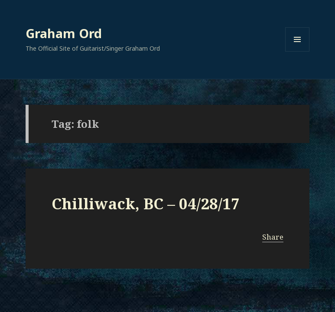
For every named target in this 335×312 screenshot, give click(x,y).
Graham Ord (64, 33)
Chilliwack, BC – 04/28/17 (146, 203)
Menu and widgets (297, 51)
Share (272, 237)
